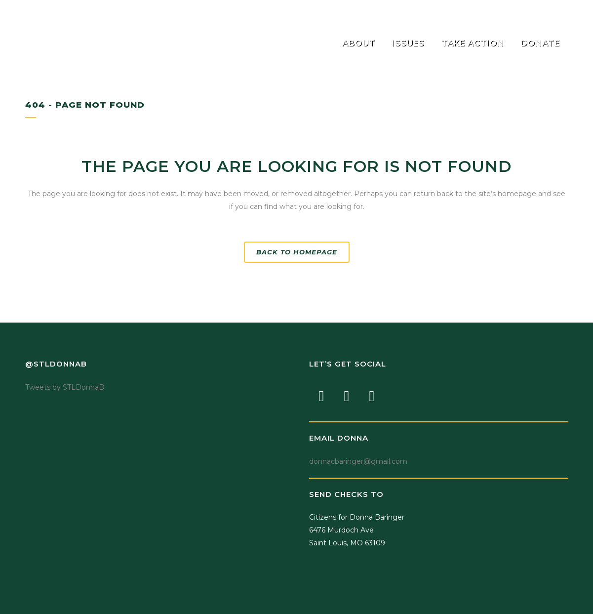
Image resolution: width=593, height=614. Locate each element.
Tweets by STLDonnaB (64, 387)
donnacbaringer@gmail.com (358, 461)
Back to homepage (296, 252)
